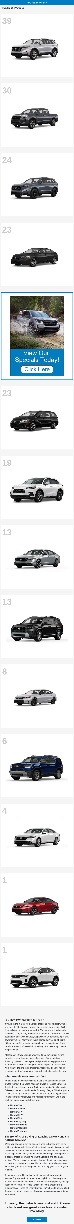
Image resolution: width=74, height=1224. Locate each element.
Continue (37, 1220)
